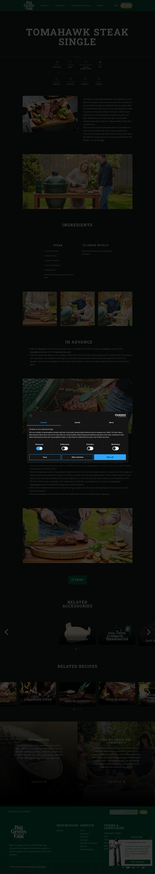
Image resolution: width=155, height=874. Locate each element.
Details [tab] (77, 422)
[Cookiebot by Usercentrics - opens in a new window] (116, 415)
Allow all (110, 457)
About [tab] (111, 422)
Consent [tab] (43, 422)
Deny (45, 457)
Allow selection (78, 457)
